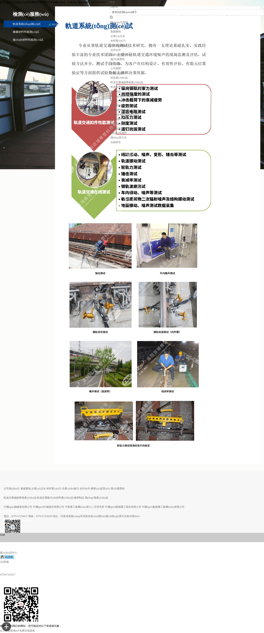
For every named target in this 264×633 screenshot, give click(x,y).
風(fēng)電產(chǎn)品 (122, 96)
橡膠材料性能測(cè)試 (123, 110)
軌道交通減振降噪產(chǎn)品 (127, 82)
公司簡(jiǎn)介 (119, 27)
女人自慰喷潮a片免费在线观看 (17, 630)
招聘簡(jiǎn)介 (119, 124)
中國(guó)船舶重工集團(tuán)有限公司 (163, 507)
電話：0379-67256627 (16, 516)
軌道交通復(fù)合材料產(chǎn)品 (129, 87)
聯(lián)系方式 (118, 137)
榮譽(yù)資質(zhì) (120, 54)
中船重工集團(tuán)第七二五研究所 (84, 507)
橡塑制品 (116, 91)
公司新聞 (116, 68)
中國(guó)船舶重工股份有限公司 (123, 507)
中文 (112, 2)
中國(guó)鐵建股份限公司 (18, 507)
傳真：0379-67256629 (40, 516)
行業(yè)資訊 (118, 73)
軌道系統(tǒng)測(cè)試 (123, 105)
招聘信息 (116, 128)
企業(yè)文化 (118, 36)
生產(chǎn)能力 (119, 45)
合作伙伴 (116, 50)
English (114, 6)
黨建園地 (116, 31)
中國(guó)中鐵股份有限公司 (48, 507)
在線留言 (116, 142)
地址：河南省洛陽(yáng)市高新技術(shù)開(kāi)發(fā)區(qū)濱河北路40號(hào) (96, 516)
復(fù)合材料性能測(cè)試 (125, 114)
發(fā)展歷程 (117, 59)
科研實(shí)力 (118, 40)
